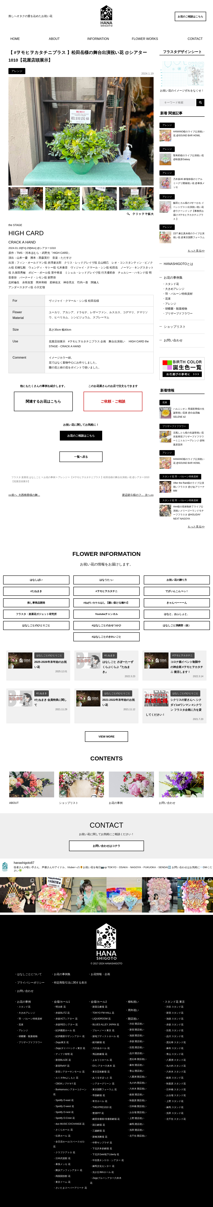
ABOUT (54, 38)
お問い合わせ (173, 340)
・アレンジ (169, 303)
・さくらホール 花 (63, 1125)
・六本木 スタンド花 (175, 1067)
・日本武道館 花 (61, 1154)
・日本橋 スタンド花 (175, 1085)
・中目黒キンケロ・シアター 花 (107, 1156)
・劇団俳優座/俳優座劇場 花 (105, 1114)
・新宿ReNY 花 (61, 1061)
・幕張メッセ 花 (61, 1160)
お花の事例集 (173, 277)
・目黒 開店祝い (135, 1043)
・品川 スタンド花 (173, 1032)
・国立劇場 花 (97, 1120)
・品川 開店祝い (135, 1049)
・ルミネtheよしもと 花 (65, 1073)
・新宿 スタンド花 (173, 1008)
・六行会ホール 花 (99, 1044)
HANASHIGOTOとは (178, 264)
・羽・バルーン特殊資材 (177, 293)
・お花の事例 (22, 997)
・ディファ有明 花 (63, 1049)
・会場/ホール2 (97, 997)
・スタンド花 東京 (173, 997)
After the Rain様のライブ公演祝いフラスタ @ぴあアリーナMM (189, 487)
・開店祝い (132, 1014)
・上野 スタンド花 (173, 1097)
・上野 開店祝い (135, 1114)
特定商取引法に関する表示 (70, 978)
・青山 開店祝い (135, 1066)
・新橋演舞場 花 (98, 1132)
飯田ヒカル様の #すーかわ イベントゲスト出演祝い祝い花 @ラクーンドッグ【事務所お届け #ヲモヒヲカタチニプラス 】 (188, 211)
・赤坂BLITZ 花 (61, 1008)
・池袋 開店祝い (135, 1031)
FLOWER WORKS (145, 38)
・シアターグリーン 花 (102, 1079)
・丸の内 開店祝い (137, 1078)
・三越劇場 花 (97, 1126)
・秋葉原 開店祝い (137, 1096)
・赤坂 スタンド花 (173, 1020)
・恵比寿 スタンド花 (175, 1037)
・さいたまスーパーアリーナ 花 (70, 1183)
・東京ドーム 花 (61, 1177)
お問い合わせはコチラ (106, 841)
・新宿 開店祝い (135, 1025)
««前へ (24, 494)
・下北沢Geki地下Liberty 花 (104, 1150)
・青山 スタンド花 (173, 1049)
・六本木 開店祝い (137, 1084)
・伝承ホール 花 (61, 1131)
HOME (15, 38)
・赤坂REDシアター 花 (65, 1020)
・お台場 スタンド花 (175, 1091)
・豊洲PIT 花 (97, 1108)
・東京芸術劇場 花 (99, 1067)
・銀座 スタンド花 (173, 1073)
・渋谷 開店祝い (135, 1019)
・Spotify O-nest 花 (63, 1107)
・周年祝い (132, 1005)
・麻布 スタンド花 (173, 1044)
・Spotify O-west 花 (63, 1101)
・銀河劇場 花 (97, 1037)
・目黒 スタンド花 (173, 1026)
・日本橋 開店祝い (137, 1102)
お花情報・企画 (100, 969)
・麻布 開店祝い (135, 1060)
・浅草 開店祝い (135, 1125)
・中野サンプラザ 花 (101, 1138)
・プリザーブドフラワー (177, 313)
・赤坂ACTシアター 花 (65, 1014)
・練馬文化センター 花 (102, 1161)
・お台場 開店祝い (137, 1107)
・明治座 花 (59, 1002)
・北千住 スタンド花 (175, 1114)
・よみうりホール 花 (101, 1055)
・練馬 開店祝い (135, 1119)
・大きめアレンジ (173, 288)
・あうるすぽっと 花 (101, 1073)
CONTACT (195, 38)
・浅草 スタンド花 (173, 1108)
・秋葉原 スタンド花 (175, 1079)
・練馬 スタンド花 (173, 1102)
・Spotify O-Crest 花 (64, 1113)
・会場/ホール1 (60, 997)
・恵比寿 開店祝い (137, 1055)
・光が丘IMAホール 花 (102, 1167)
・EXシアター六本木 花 (102, 1061)
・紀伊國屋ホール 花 (64, 1026)
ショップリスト (175, 326)
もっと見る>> (196, 250)
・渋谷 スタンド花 (173, 1002)
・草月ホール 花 (98, 1097)
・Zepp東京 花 (61, 1037)
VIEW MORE (106, 732)
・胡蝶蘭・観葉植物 (174, 308)
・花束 (166, 298)
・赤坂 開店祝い (135, 1037)
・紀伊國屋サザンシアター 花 (68, 1032)
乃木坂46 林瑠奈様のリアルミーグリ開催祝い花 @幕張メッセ (189, 183)
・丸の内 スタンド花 (175, 1061)
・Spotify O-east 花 (63, 1096)
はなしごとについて (29, 969)
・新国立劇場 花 (98, 1002)
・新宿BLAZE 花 (62, 1055)
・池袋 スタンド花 (173, 1014)
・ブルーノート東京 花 (102, 1026)
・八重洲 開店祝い (137, 1072)
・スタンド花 (170, 283)
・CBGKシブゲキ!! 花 (64, 1079)
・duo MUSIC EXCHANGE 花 (69, 1119)
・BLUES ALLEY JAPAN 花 (104, 1020)
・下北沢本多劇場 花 (101, 1144)
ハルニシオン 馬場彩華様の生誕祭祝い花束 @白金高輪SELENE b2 (188, 412)
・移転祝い (132, 997)
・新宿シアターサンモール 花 (68, 1067)
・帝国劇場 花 (97, 1091)
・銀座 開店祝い (135, 1090)
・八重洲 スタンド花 (175, 1055)
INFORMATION (98, 38)
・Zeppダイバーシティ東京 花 (69, 1044)
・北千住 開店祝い (137, 1131)
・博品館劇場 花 (98, 1049)
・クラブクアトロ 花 (64, 1148)
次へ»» (138, 494)
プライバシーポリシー (31, 978)
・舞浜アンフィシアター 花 (67, 1165)
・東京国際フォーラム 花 (103, 1085)
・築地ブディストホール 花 (104, 1032)
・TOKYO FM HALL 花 (102, 1008)
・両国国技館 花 (61, 1171)
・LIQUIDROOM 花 (100, 1014)
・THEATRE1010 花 (100, 1102)
